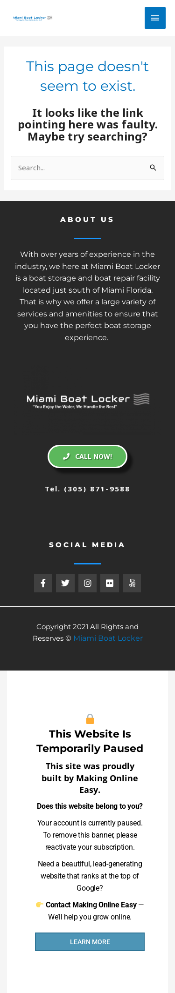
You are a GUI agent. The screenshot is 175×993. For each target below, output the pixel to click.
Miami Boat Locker (108, 638)
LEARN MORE (90, 942)
